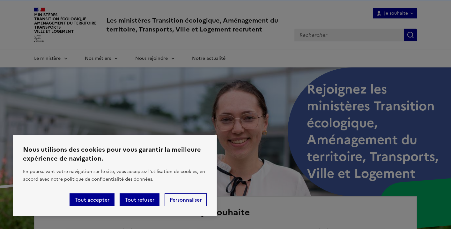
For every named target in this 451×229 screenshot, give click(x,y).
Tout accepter (92, 200)
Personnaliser (186, 200)
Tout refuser (139, 200)
